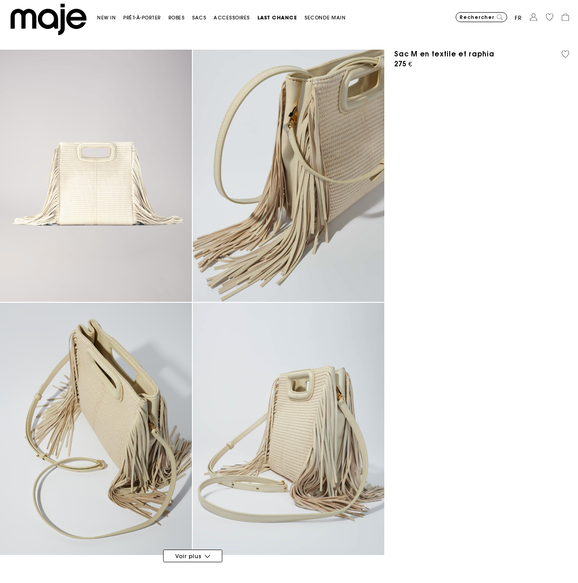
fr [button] (518, 17)
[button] (110, 17)
